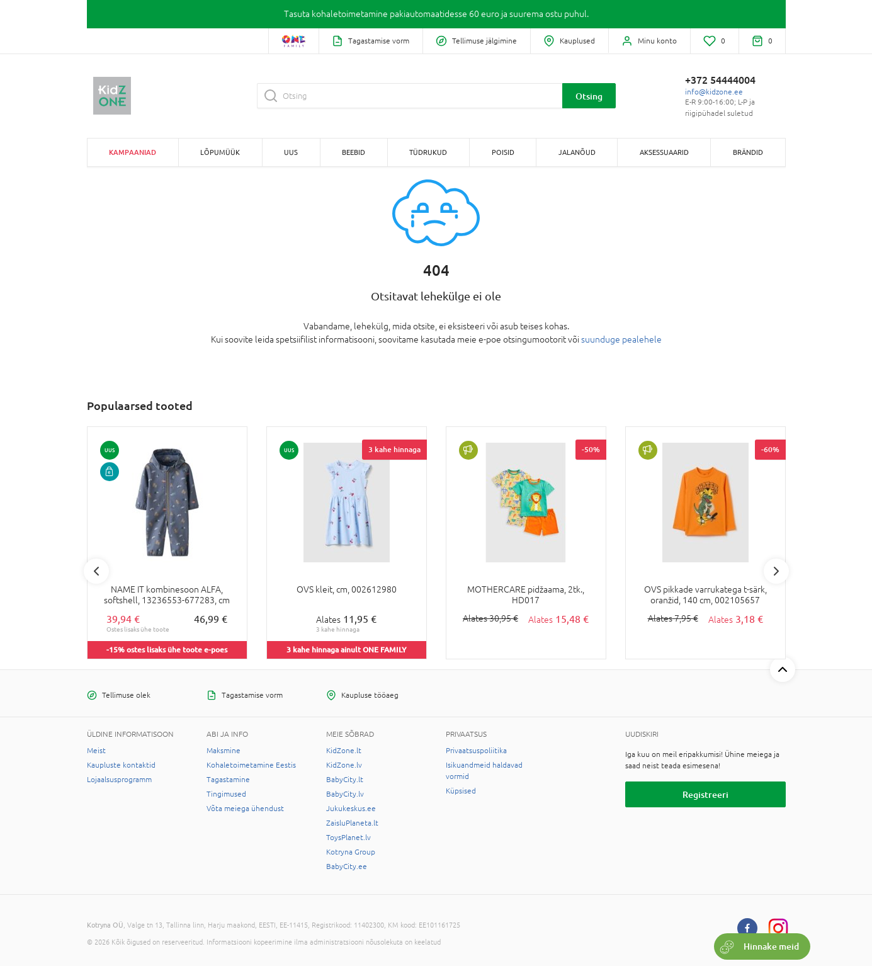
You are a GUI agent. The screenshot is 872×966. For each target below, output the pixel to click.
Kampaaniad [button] (132, 152)
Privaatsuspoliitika (476, 750)
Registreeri (705, 794)
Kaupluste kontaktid (121, 765)
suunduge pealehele (621, 339)
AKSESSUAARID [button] (664, 152)
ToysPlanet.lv (348, 837)
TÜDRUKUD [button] (428, 152)
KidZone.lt (343, 750)
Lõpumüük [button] (220, 152)
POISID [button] (503, 152)
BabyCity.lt (344, 779)
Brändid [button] (748, 152)
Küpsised (461, 791)
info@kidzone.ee (714, 92)
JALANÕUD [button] (577, 152)
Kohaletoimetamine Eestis (251, 765)
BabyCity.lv (345, 794)
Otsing (589, 96)
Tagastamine (228, 779)
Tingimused (226, 794)
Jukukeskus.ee (351, 808)
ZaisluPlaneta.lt (352, 823)
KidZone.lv (344, 765)
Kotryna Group (350, 852)
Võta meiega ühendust (245, 808)
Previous (96, 571)
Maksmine (224, 750)
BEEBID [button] (353, 152)
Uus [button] (291, 152)
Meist (96, 750)
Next (776, 571)
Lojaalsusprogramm (119, 779)
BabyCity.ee (346, 866)
